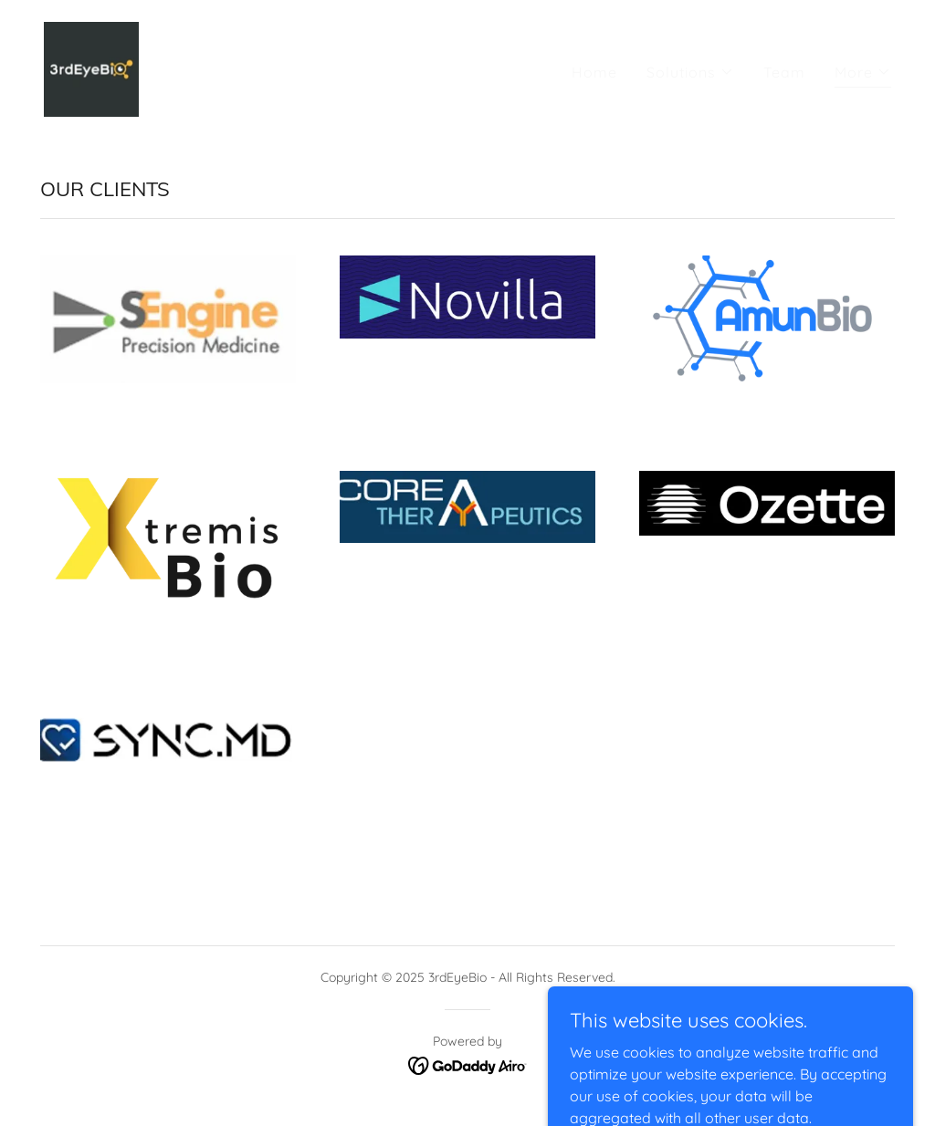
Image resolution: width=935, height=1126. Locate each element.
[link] (91, 67)
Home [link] (594, 72)
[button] (690, 72)
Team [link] (784, 72)
